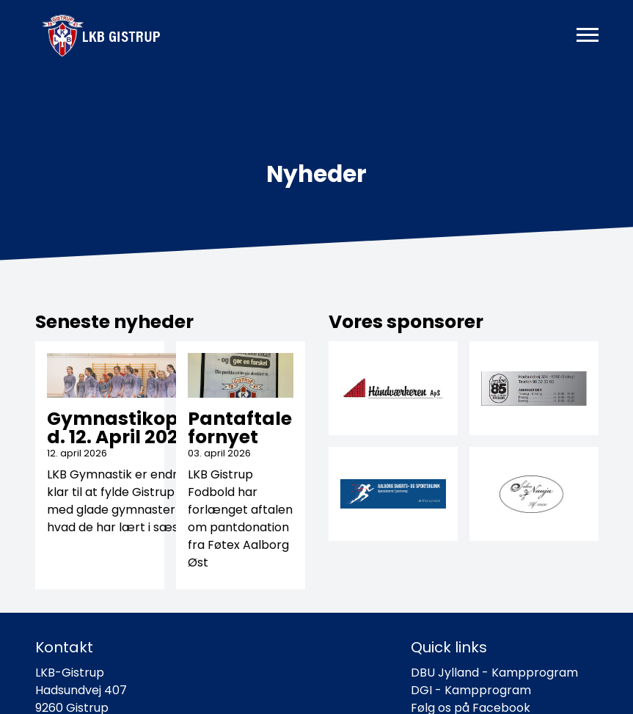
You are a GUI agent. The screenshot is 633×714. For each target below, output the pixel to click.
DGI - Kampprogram (471, 690)
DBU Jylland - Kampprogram (494, 672)
